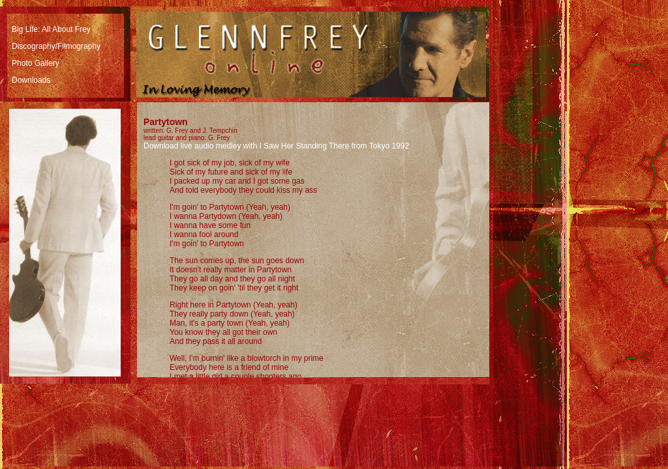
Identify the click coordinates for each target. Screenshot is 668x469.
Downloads (31, 80)
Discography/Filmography (56, 46)
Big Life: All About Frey (51, 29)
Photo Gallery (35, 63)
